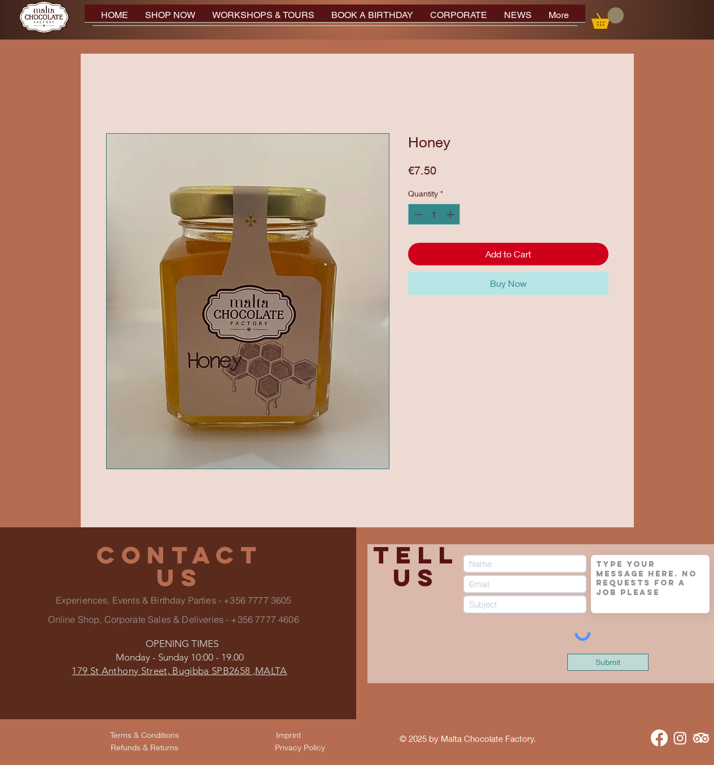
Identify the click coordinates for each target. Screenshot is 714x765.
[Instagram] (680, 737)
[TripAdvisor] (701, 737)
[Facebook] (659, 737)
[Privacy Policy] (300, 747)
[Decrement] (417, 214)
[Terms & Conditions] (144, 735)
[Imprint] (288, 735)
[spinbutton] (434, 214)
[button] (608, 18)
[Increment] (451, 214)
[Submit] (608, 662)
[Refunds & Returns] (144, 747)
